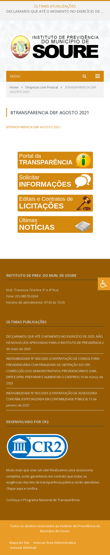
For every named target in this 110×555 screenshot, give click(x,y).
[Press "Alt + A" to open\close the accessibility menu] (104, 284)
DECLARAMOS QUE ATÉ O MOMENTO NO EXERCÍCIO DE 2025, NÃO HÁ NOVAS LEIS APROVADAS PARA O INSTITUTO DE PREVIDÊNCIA (56, 11)
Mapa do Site (19, 542)
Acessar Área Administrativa (54, 542)
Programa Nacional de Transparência (51, 500)
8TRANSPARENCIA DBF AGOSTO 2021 (33, 127)
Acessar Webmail (23, 547)
